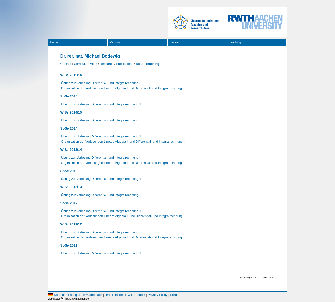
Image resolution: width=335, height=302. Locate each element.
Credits (175, 295)
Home (54, 42)
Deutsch (60, 295)
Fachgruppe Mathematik (85, 295)
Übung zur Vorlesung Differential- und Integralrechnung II (101, 104)
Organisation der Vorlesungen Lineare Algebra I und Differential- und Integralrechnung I (122, 88)
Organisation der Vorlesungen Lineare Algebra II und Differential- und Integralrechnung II (123, 141)
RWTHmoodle (135, 295)
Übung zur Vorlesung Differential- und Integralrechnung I (100, 83)
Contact (65, 64)
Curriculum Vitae (85, 64)
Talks (139, 64)
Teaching (235, 42)
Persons (115, 42)
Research (176, 42)
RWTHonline (114, 295)
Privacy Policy (157, 295)
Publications (124, 64)
